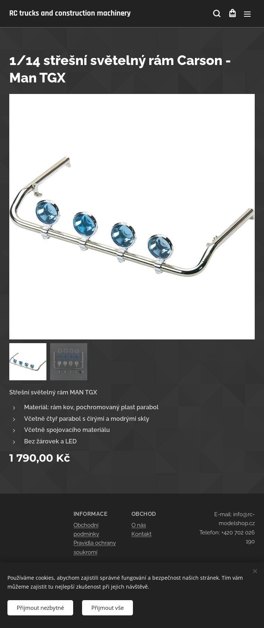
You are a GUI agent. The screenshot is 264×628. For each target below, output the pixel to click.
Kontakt (141, 534)
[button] (217, 13)
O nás (138, 525)
